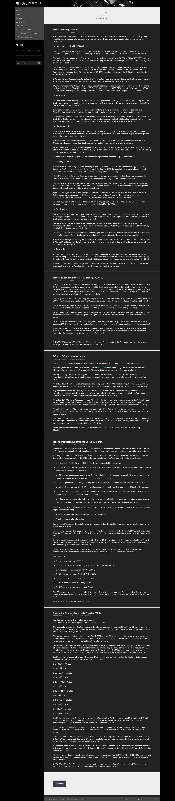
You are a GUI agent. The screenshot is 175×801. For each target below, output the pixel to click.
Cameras (19, 25)
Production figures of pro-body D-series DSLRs (76, 613)
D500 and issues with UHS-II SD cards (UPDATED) (77, 277)
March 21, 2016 (59, 359)
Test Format (20, 51)
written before (112, 530)
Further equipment (23, 29)
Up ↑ (156, 799)
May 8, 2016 (58, 280)
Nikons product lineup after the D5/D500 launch (76, 441)
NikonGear (102, 367)
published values (142, 374)
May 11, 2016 (58, 32)
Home (18, 10)
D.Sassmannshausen (75, 32)
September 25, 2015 (61, 616)
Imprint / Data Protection (26, 33)
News (18, 14)
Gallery (19, 18)
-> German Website (24, 37)
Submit (38, 63)
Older (60, 783)
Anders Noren (145, 799)
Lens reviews (21, 22)
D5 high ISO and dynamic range (68, 356)
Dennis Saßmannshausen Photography (28, 4)
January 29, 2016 (60, 444)
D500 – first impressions (65, 29)
